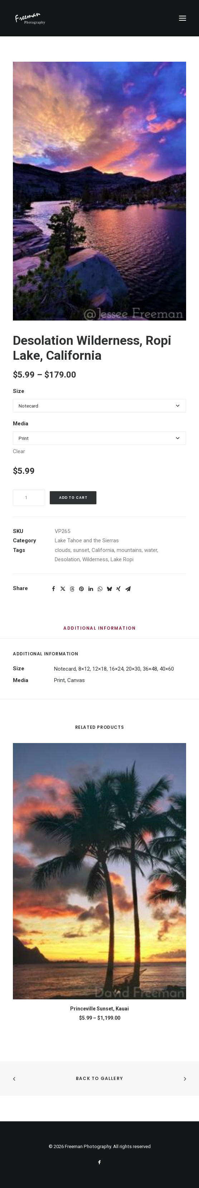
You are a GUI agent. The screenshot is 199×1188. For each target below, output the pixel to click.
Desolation (67, 559)
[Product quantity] (29, 498)
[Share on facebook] (53, 589)
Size (18, 391)
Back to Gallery (99, 1078)
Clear (19, 451)
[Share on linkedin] (90, 589)
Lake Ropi (122, 559)
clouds (63, 550)
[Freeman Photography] (30, 18)
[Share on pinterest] (81, 589)
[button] (182, 18)
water (150, 550)
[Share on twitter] (62, 589)
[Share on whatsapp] (100, 589)
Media (20, 423)
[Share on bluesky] (109, 589)
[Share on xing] (118, 589)
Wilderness (95, 559)
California (103, 550)
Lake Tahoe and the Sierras (87, 540)
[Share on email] (127, 589)
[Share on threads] (72, 589)
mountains (129, 550)
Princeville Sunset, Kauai (99, 1009)
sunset (81, 550)
